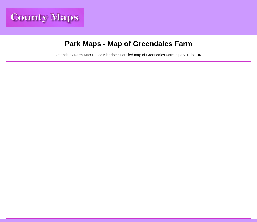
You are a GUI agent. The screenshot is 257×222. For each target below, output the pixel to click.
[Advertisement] (27, 140)
